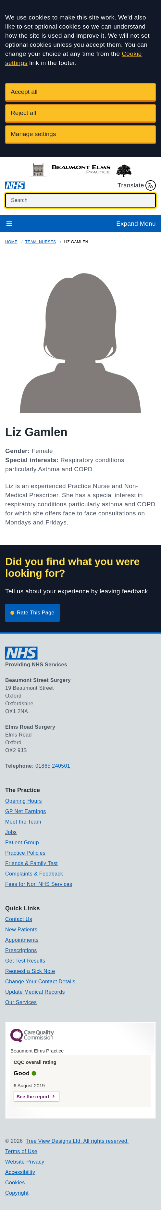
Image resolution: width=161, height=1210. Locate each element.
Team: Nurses (40, 242)
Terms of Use (21, 1151)
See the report (33, 1096)
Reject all (23, 112)
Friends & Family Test (31, 863)
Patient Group (22, 842)
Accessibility (20, 1172)
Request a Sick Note (30, 971)
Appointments (22, 940)
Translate (137, 185)
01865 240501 (52, 766)
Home (11, 242)
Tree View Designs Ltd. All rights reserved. (77, 1141)
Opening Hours (23, 801)
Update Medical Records (35, 992)
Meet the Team (23, 822)
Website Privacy (24, 1162)
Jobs (11, 832)
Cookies (15, 1182)
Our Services (21, 1002)
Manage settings (33, 134)
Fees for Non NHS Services (38, 884)
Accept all (24, 91)
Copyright (17, 1193)
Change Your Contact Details (40, 981)
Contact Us (18, 919)
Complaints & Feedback (34, 873)
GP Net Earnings (25, 811)
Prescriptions (21, 950)
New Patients (21, 929)
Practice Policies (25, 853)
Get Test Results (25, 961)
